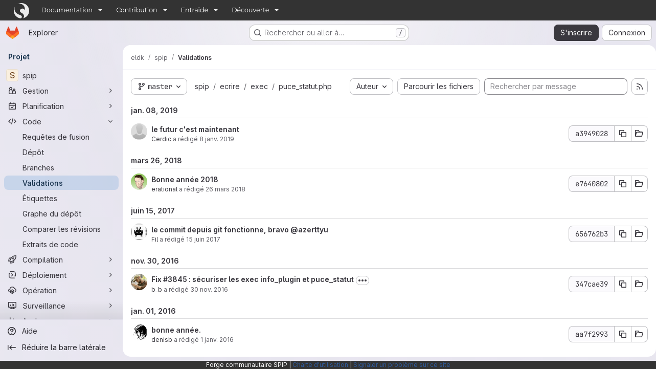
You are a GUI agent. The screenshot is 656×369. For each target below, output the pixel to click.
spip (202, 86)
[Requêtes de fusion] (61, 136)
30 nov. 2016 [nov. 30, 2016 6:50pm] (209, 289)
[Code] (61, 121)
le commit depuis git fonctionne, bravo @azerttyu (239, 229)
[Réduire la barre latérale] (61, 347)
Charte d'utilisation (320, 364)
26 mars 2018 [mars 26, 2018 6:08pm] (225, 189)
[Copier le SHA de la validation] (618, 133)
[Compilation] (61, 259)
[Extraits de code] (61, 244)
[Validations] (61, 183)
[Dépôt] (61, 152)
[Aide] (61, 331)
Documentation (67, 10)
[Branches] (61, 167)
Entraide (195, 10)
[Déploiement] (61, 275)
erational (164, 189)
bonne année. (176, 329)
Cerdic (161, 139)
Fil (154, 239)
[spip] (61, 75)
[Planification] (61, 106)
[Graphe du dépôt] (61, 213)
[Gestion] (61, 90)
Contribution (136, 10)
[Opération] (61, 290)
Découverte (250, 10)
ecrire (230, 86)
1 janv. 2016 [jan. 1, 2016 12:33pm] (217, 339)
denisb (161, 339)
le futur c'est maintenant (195, 129)
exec (259, 86)
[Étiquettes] (61, 198)
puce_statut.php (305, 86)
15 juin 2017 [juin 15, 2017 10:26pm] (203, 239)
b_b (156, 289)
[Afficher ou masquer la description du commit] (362, 280)
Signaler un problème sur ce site (401, 364)
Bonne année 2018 (184, 179)
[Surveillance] (61, 305)
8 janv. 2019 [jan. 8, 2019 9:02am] (216, 139)
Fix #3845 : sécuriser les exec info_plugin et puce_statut (252, 279)
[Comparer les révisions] (61, 229)
